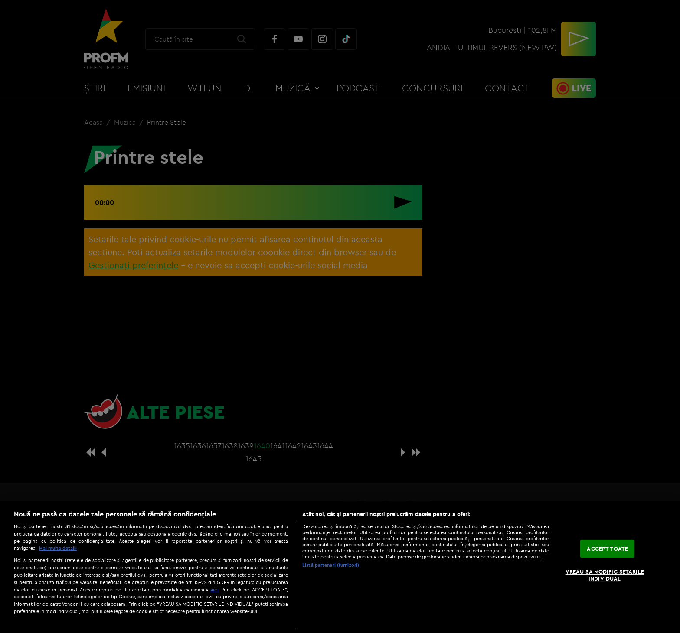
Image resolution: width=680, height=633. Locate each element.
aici (214, 589)
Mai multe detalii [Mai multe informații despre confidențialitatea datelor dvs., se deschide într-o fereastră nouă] (58, 548)
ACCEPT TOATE (607, 548)
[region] (340, 567)
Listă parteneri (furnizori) (330, 565)
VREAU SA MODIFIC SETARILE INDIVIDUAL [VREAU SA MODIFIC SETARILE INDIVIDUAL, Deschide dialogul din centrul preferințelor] (605, 575)
